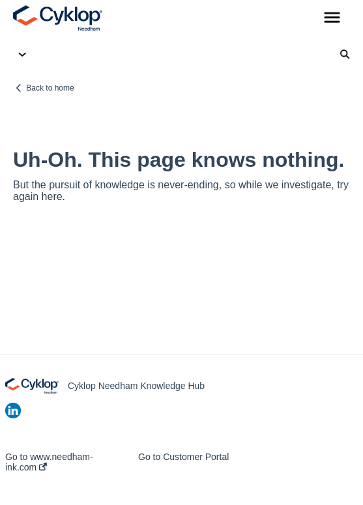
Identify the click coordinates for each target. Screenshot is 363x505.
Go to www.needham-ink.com (49, 462)
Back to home (50, 88)
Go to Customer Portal (183, 457)
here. (53, 196)
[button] (332, 18)
